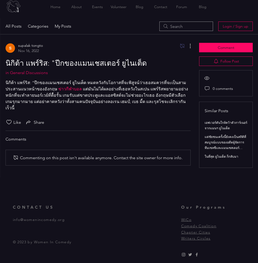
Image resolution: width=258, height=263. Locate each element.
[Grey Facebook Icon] (196, 254)
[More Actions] (187, 46)
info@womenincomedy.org (39, 219)
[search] (186, 26)
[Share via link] (34, 122)
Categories (38, 26)
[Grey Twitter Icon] (190, 254)
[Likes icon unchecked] (9, 122)
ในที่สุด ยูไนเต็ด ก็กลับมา (221, 156)
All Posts (14, 26)
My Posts (63, 26)
